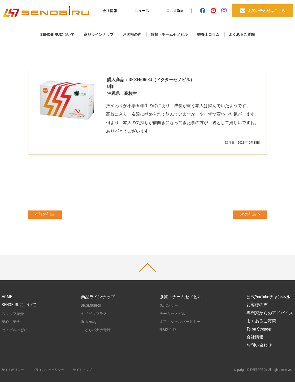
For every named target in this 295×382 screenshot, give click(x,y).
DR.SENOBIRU (91, 305)
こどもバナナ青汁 (96, 330)
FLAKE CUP (167, 330)
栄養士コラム (208, 34)
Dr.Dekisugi (89, 321)
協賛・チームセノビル (169, 34)
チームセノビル (172, 313)
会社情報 (109, 10)
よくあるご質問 (242, 34)
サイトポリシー (13, 370)
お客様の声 (132, 34)
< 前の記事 (45, 214)
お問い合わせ (259, 345)
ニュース (142, 10)
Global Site (175, 10)
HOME (7, 296)
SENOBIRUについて (57, 34)
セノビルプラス (94, 313)
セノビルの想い (15, 330)
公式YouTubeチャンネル (268, 296)
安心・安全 (11, 321)
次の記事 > (250, 214)
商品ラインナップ (99, 34)
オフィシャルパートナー (179, 321)
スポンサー (168, 305)
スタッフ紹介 (13, 313)
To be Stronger (259, 329)
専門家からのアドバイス (269, 312)
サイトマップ (82, 370)
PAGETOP (147, 267)
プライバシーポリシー (48, 370)
